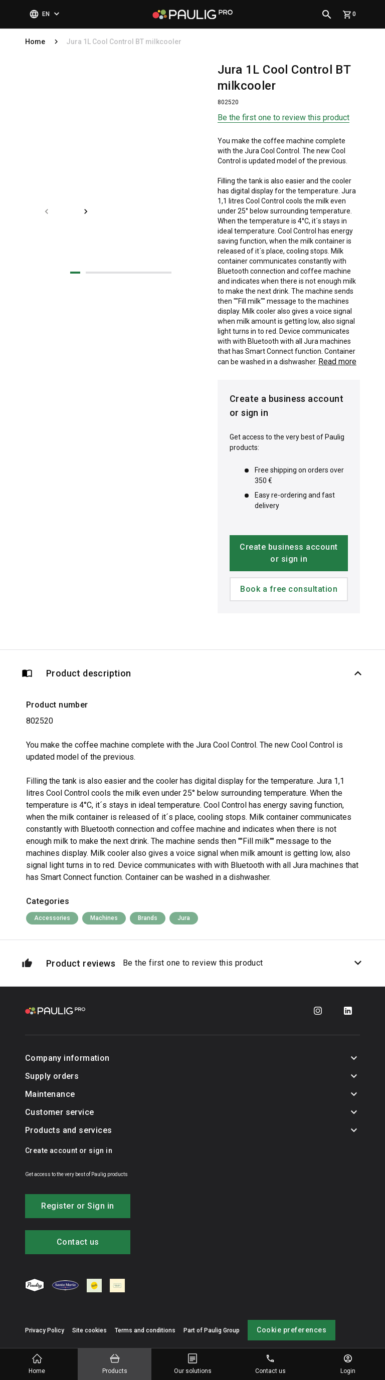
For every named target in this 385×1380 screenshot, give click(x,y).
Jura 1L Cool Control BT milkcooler (123, 42)
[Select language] (45, 14)
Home (35, 42)
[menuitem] (34, 1287)
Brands (147, 918)
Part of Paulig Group (211, 1330)
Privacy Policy (44, 1330)
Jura (183, 918)
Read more (337, 361)
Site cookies (89, 1330)
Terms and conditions (145, 1330)
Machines (104, 918)
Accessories (52, 918)
